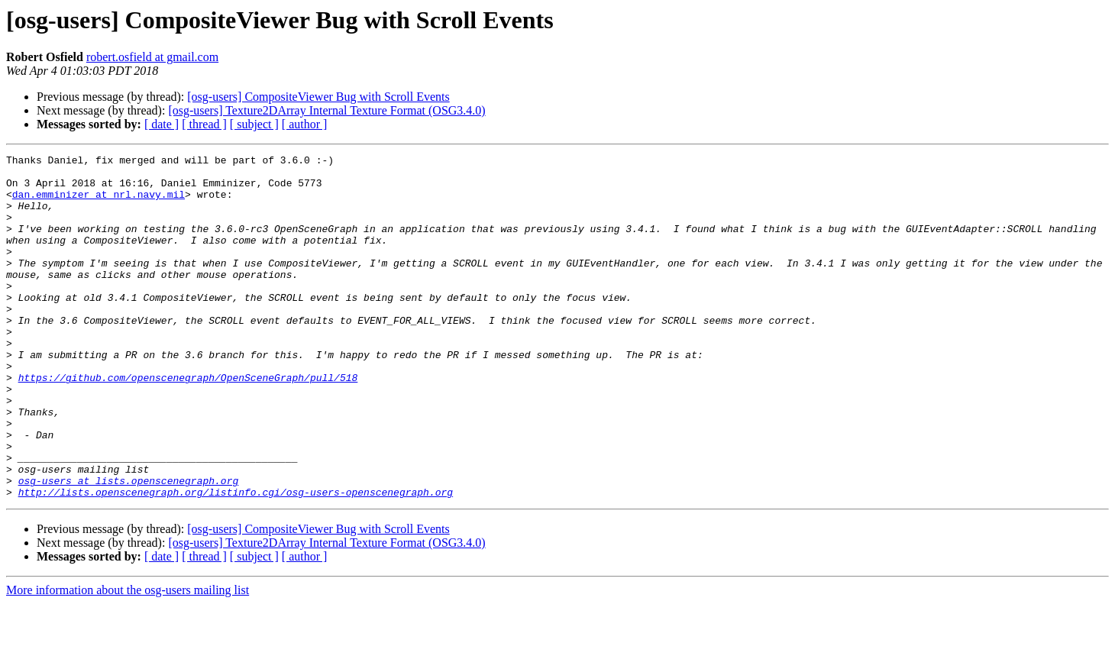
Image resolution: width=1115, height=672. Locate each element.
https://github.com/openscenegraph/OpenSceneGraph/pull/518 (188, 423)
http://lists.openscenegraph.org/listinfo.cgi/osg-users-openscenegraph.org (235, 560)
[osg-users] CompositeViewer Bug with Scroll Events (318, 96)
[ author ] (305, 124)
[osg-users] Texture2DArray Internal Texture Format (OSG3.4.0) (326, 110)
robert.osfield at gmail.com (152, 56)
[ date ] (161, 124)
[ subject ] (254, 124)
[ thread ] (204, 124)
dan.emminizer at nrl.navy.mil (98, 203)
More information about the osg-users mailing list (127, 658)
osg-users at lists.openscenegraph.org (128, 547)
